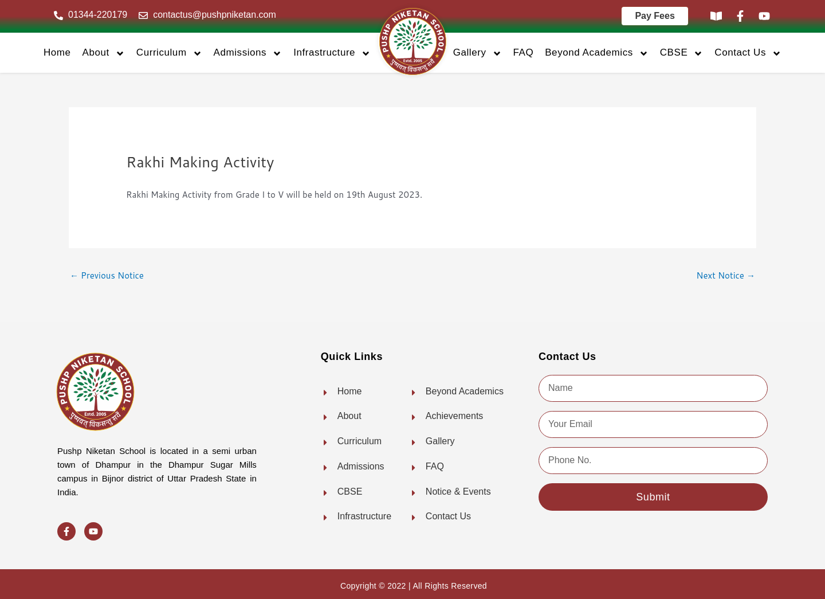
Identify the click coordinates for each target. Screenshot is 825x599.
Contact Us (747, 52)
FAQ (523, 52)
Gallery (477, 52)
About (103, 52)
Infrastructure (332, 52)
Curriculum (169, 52)
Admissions (248, 52)
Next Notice (725, 275)
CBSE (682, 52)
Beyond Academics (597, 52)
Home (57, 52)
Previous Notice (107, 275)
